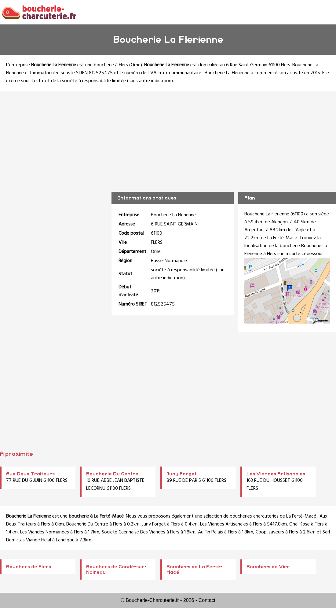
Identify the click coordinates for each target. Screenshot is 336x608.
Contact (207, 600)
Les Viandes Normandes (44, 532)
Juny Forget (181, 473)
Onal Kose (299, 524)
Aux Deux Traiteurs (30, 473)
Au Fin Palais (210, 532)
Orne (136, 65)
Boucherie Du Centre (112, 473)
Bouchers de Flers (28, 566)
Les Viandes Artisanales (276, 473)
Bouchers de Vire (268, 566)
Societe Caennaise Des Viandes (133, 532)
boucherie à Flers (111, 65)
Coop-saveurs (270, 532)
